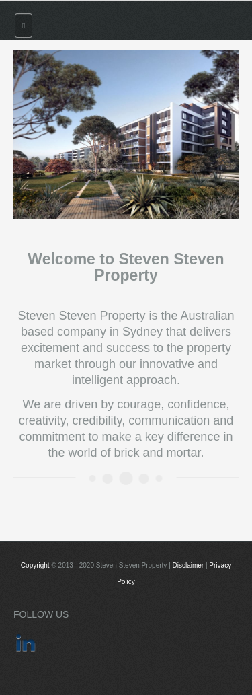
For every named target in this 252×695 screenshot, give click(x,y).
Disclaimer (188, 565)
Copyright (35, 565)
